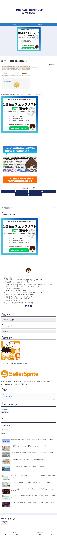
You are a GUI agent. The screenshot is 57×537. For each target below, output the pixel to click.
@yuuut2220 (8, 397)
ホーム (14, 532)
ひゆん (28, 275)
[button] (54, 208)
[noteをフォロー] (14, 191)
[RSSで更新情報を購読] (28, 194)
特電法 (3, 434)
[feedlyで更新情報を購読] (42, 191)
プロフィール (5, 430)
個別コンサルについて (42, 532)
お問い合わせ (5, 426)
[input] (28, 208)
